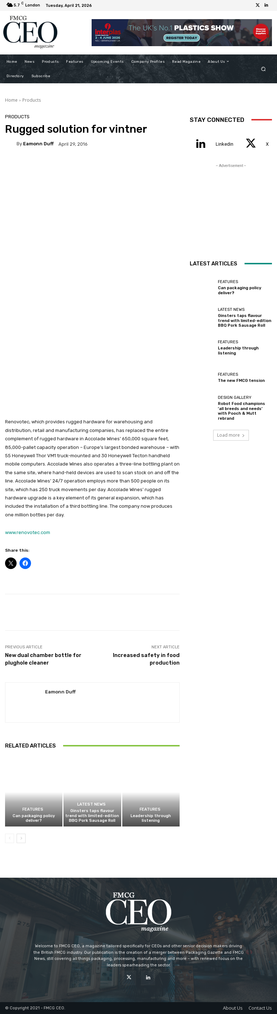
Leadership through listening (151, 818)
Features (32, 809)
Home (11, 100)
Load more (231, 435)
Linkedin (224, 144)
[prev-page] (9, 838)
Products (31, 100)
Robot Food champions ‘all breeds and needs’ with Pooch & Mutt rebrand (244, 411)
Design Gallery (234, 400)
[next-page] (21, 838)
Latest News (91, 804)
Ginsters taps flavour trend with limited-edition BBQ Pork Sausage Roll (92, 815)
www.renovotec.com (27, 532)
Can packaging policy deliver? (34, 818)
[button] (263, 69)
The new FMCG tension (241, 381)
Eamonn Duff (38, 143)
